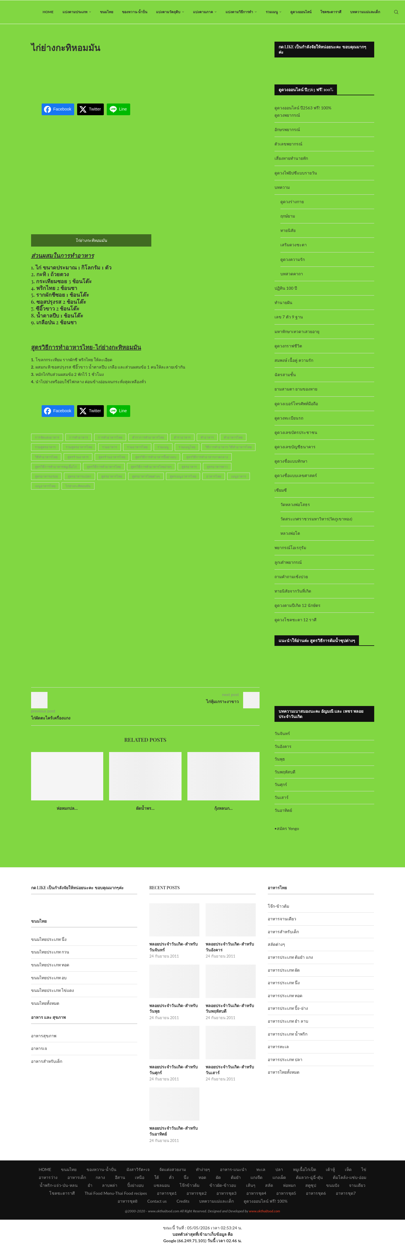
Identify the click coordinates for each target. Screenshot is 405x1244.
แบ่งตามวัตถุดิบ (168, 12)
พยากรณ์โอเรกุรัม (290, 547)
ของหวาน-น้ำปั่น (134, 12)
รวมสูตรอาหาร (45, 447)
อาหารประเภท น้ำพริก (288, 1033)
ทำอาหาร (207, 437)
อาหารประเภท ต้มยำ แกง (290, 957)
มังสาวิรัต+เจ (138, 1169)
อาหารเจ (39, 1048)
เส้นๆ (250, 1185)
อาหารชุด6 (316, 1193)
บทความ (282, 187)
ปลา (279, 1169)
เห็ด (348, 1169)
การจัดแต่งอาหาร (47, 437)
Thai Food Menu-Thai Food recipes (115, 1193)
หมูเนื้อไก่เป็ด (304, 1169)
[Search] (396, 12)
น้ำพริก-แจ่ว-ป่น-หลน (59, 1185)
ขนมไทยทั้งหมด (45, 1003)
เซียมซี (280, 490)
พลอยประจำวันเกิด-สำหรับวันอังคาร (230, 947)
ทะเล (260, 1169)
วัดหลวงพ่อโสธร (295, 504)
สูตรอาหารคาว (217, 467)
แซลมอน (162, 1185)
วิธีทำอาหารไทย (46, 457)
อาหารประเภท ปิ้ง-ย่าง (288, 1008)
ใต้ (156, 1177)
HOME (48, 12)
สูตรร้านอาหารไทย (112, 457)
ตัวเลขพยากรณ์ (288, 143)
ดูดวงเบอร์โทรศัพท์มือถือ (296, 403)
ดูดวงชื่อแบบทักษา (290, 461)
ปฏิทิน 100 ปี (285, 288)
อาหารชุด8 (128, 1201)
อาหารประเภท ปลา (285, 1059)
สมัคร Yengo (288, 828)
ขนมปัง (332, 1185)
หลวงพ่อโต (290, 533)
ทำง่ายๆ (203, 1169)
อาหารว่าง (48, 1177)
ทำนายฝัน (283, 302)
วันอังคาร (283, 746)
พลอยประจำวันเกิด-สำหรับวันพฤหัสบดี (230, 1008)
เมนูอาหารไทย (45, 486)
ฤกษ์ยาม (287, 215)
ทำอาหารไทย (233, 437)
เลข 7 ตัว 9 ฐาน (288, 316)
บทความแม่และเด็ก (365, 12)
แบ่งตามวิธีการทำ (239, 12)
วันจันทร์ (282, 733)
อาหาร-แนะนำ (233, 1169)
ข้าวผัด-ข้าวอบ (222, 1185)
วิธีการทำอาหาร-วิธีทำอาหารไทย (228, 447)
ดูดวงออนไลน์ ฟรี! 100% (266, 1201)
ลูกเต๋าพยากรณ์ (288, 562)
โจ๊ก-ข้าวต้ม (278, 906)
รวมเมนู (272, 12)
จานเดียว (357, 1185)
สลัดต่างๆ (276, 944)
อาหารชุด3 (226, 1193)
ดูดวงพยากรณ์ (287, 115)
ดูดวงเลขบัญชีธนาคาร (295, 446)
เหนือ (139, 1177)
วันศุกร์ (280, 784)
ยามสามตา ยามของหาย (296, 388)
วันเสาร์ (281, 797)
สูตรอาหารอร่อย (46, 476)
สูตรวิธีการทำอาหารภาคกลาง (207, 457)
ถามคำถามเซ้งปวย (291, 576)
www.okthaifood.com (264, 1211)
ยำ (90, 1185)
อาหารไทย (213, 476)
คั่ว (171, 1177)
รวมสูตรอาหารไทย (79, 447)
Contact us (157, 1201)
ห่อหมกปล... (67, 808)
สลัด (269, 1185)
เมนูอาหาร (238, 476)
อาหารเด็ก (76, 1177)
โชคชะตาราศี (330, 12)
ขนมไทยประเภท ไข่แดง (52, 990)
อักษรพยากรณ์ (287, 129)
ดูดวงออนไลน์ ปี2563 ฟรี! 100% (303, 107)
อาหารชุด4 (256, 1193)
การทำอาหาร (78, 437)
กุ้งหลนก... (223, 808)
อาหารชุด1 (167, 1193)
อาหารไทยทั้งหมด (283, 1072)
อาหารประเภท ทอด (285, 995)
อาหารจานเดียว (282, 918)
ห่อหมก (289, 1185)
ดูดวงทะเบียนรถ (288, 417)
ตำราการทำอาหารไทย (148, 437)
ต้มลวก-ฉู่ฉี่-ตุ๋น (309, 1177)
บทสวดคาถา (291, 273)
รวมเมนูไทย (187, 447)
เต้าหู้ (330, 1169)
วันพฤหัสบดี (284, 771)
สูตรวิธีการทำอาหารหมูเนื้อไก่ (56, 467)
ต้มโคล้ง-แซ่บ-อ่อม (349, 1177)
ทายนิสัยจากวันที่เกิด (292, 590)
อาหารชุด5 (286, 1193)
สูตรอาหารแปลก (79, 476)
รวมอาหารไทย (137, 447)
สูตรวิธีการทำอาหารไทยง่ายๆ (151, 467)
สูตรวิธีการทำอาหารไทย (104, 467)
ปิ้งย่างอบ (135, 1185)
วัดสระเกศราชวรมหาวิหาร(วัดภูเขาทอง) (316, 518)
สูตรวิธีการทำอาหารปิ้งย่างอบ (155, 457)
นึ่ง (186, 1177)
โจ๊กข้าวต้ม (189, 1185)
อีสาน (120, 1177)
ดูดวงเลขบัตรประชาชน (295, 432)
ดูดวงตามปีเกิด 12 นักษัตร (297, 605)
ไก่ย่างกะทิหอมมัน (78, 486)
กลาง (100, 1177)
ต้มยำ (236, 1177)
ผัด (218, 1177)
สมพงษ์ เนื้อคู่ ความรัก (293, 360)
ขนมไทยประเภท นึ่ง (49, 939)
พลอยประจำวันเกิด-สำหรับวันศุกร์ (173, 1069)
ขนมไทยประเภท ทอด (50, 964)
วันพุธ (279, 758)
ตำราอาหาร (182, 437)
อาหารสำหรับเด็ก (46, 1061)
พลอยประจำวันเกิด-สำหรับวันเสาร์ (230, 1069)
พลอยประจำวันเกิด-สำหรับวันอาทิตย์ (173, 1131)
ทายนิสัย (288, 230)
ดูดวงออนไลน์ (300, 12)
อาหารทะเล (278, 1046)
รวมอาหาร (109, 447)
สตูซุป (310, 1185)
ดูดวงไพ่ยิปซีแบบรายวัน (295, 172)
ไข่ (363, 1169)
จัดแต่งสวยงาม (172, 1169)
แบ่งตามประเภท (74, 12)
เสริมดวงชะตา (293, 244)
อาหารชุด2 (196, 1193)
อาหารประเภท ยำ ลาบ (288, 1021)
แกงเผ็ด (279, 1177)
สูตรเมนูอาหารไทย (183, 476)
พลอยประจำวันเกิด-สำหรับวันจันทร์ (173, 947)
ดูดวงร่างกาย (292, 201)
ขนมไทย (106, 12)
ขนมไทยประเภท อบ (49, 977)
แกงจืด (256, 1177)
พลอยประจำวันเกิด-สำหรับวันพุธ (173, 1008)
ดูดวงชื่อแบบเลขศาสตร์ (295, 475)
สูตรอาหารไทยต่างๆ (146, 476)
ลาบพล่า (109, 1185)
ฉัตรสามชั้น (285, 374)
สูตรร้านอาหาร (78, 457)
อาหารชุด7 (346, 1193)
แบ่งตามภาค (203, 12)
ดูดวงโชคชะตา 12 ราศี (295, 619)
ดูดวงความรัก (292, 259)
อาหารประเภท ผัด (284, 970)
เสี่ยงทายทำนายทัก (291, 158)
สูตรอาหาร (189, 467)
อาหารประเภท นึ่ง (284, 982)
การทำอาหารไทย (110, 437)
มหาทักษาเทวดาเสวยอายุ (296, 331)
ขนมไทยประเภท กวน (50, 951)
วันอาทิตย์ (283, 810)
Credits (183, 1201)
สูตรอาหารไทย (111, 476)
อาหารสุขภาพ (43, 1035)
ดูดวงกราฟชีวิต (288, 345)
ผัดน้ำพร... (145, 808)
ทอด (202, 1177)
